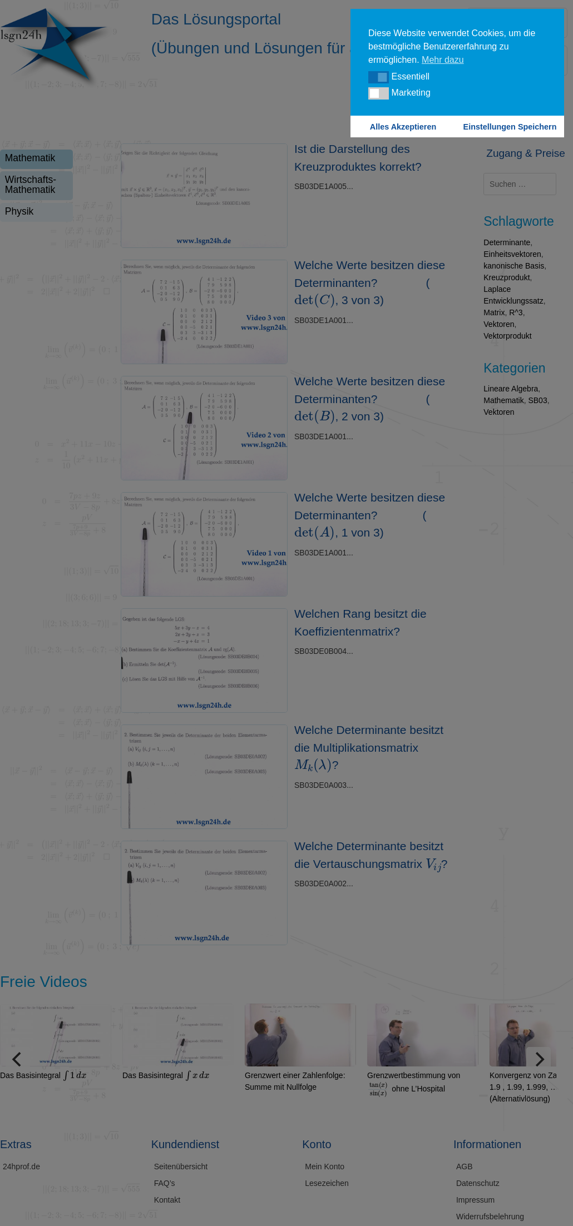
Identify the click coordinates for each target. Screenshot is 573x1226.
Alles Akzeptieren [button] (403, 126)
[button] (378, 77)
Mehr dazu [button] (443, 59)
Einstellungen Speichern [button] (510, 126)
